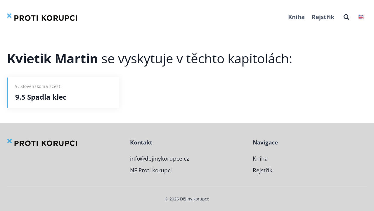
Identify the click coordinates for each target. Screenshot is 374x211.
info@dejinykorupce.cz (159, 158)
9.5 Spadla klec (40, 97)
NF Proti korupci (151, 170)
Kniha (296, 17)
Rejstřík (323, 17)
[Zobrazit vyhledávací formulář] (346, 17)
